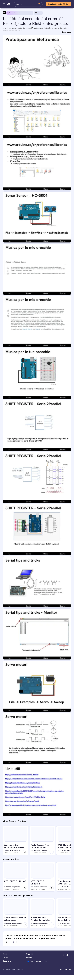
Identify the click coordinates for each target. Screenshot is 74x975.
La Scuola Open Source (24, 13)
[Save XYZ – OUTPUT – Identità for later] (25, 888)
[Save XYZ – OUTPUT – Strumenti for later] (52, 888)
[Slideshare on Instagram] (61, 969)
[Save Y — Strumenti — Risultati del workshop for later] (52, 924)
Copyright (7, 961)
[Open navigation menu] (4, 4)
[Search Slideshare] (28, 4)
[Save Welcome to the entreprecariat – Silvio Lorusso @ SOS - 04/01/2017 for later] (25, 852)
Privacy (29, 957)
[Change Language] (67, 955)
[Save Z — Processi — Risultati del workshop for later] (25, 924)
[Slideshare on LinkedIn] (70, 969)
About (5, 954)
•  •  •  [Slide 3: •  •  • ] (13, 942)
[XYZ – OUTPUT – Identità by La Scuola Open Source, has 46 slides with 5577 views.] (15, 876)
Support (29, 954)
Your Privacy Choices (36, 961)
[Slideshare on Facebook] (66, 969)
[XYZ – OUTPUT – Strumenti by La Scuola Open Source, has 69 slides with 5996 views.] (42, 876)
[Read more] (66, 32)
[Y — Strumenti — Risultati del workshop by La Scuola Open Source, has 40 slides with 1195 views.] (42, 913)
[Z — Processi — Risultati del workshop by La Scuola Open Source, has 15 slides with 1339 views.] (15, 913)
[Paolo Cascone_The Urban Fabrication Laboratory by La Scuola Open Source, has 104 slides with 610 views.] (42, 840)
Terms (5, 957)
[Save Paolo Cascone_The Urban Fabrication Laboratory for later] (52, 852)
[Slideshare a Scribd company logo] (8, 4)
